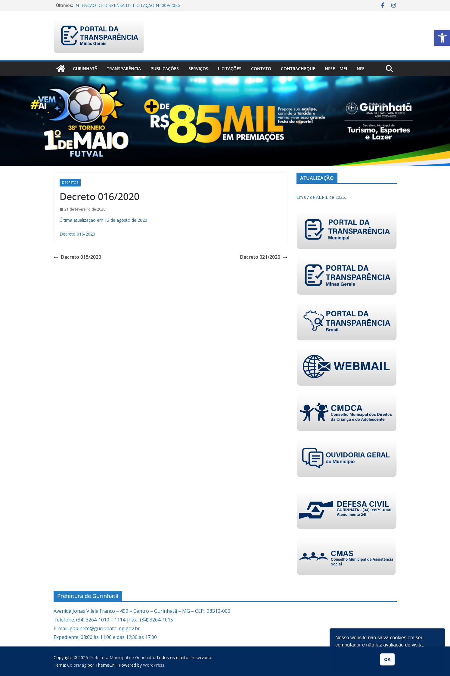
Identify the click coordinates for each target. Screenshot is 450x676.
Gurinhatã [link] (85, 68)
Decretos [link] (70, 182)
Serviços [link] (198, 68)
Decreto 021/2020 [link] (263, 257)
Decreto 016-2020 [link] (77, 234)
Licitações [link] (229, 68)
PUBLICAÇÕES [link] (165, 68)
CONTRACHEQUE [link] (298, 68)
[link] (442, 38)
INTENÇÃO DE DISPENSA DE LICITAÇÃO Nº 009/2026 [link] (127, 5)
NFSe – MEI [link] (336, 68)
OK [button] (387, 659)
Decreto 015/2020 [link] (77, 257)
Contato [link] (261, 68)
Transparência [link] (124, 68)
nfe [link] (361, 68)
